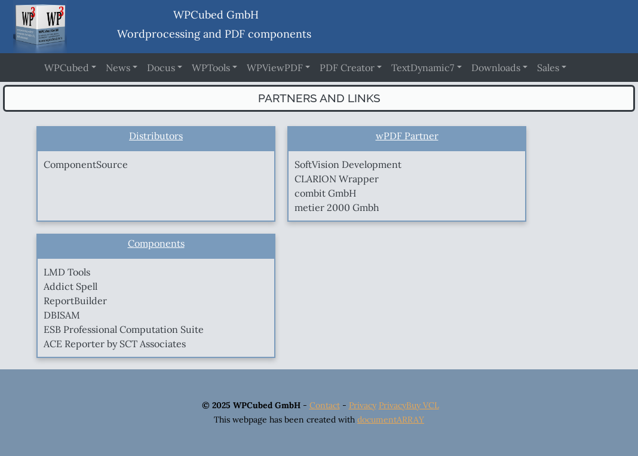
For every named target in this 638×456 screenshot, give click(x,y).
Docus (161, 68)
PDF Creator (347, 68)
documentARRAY (390, 419)
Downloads (495, 68)
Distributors (156, 136)
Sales (548, 68)
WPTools (211, 68)
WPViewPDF (275, 68)
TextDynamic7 (422, 68)
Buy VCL (422, 405)
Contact (324, 405)
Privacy (362, 405)
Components (156, 243)
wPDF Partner (407, 136)
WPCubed (66, 68)
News (118, 68)
